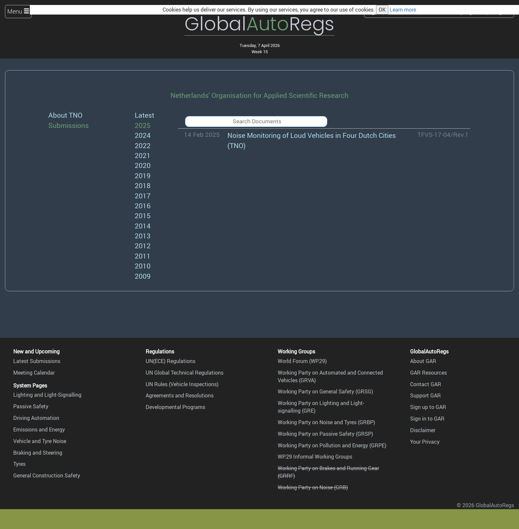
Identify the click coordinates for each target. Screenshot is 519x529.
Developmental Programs (175, 407)
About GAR (423, 361)
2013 (143, 235)
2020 (143, 165)
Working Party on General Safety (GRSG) (325, 391)
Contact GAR (425, 384)
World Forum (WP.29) (302, 361)
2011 (143, 256)
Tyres (19, 464)
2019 (143, 175)
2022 (143, 145)
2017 (143, 195)
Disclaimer (422, 430)
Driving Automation (36, 418)
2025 (143, 125)
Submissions (68, 125)
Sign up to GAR (428, 407)
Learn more (403, 9)
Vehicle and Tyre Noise (39, 441)
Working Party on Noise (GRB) (313, 487)
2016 (143, 205)
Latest (144, 115)
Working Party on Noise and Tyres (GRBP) (326, 422)
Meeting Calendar (34, 372)
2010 (143, 265)
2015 (143, 215)
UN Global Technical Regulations (184, 372)
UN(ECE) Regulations (170, 361)
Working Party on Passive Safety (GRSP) (325, 433)
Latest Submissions (36, 361)
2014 (143, 225)
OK (382, 9)
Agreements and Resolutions (179, 395)
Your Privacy (425, 441)
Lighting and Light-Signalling (47, 394)
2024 (143, 135)
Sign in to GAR (427, 418)
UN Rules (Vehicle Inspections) (182, 384)
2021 (143, 155)
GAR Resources (428, 372)
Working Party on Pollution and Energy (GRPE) (332, 445)
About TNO (65, 115)
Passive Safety (30, 406)
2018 (143, 185)
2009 (143, 276)
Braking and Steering (37, 452)
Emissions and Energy (39, 429)
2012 (143, 245)
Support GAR (425, 395)
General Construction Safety (46, 475)
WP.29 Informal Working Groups (315, 456)
